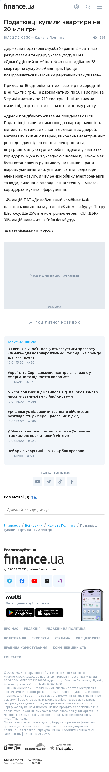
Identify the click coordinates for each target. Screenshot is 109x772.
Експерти (40, 638)
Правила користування (25, 648)
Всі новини (33, 525)
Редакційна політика (66, 628)
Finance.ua (12, 525)
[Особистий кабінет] (76, 6)
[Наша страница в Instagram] (59, 581)
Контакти (12, 657)
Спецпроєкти (88, 638)
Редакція (32, 628)
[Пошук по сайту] (88, 6)
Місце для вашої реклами (54, 275)
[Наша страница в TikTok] (46, 581)
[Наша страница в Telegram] (9, 581)
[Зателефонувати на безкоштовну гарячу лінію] (54, 569)
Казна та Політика (50, 37)
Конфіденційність (69, 648)
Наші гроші (43, 231)
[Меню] (99, 6)
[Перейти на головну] (19, 6)
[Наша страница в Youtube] (34, 581)
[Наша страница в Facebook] (22, 581)
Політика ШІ (15, 638)
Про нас (11, 628)
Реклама (62, 638)
